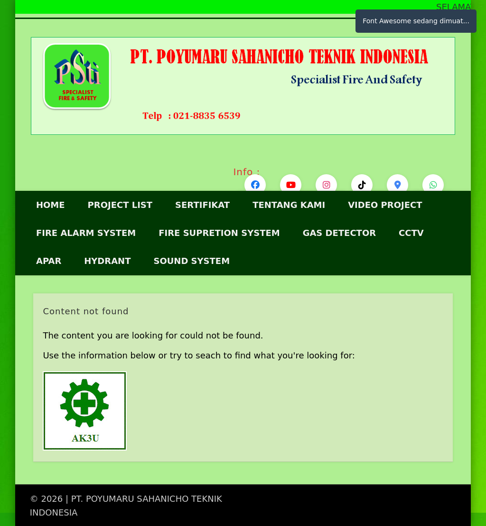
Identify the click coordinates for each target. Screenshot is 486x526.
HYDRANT (107, 261)
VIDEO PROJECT (385, 205)
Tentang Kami (288, 205)
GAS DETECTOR (339, 233)
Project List (120, 205)
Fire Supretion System (219, 233)
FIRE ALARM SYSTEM (86, 233)
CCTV (411, 233)
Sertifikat (202, 205)
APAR (48, 261)
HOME (50, 205)
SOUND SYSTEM (191, 261)
